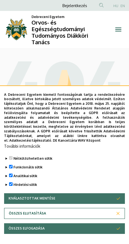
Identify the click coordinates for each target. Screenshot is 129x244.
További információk (22, 160)
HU (115, 6)
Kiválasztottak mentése (31, 212)
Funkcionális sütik (27, 181)
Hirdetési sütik (25, 199)
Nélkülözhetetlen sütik (32, 172)
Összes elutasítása (27, 227)
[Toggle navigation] (118, 29)
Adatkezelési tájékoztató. (30, 154)
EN (123, 6)
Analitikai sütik (25, 190)
